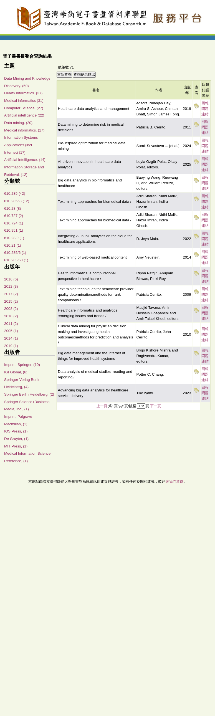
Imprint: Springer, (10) (22, 365)
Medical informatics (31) (23, 100)
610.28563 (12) (16, 201)
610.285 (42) (14, 193)
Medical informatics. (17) (24, 130)
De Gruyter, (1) (16, 439)
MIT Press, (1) (15, 446)
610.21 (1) (12, 245)
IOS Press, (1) (15, 431)
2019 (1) (11, 346)
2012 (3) (11, 286)
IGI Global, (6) (15, 372)
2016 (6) (11, 279)
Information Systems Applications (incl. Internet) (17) (21, 144)
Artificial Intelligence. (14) (24, 160)
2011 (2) (11, 324)
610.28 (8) (12, 208)
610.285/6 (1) (15, 253)
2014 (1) (11, 338)
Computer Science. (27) (23, 108)
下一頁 (155, 406)
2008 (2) (11, 309)
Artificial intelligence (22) (24, 115)
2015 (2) (11, 301)
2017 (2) (11, 294)
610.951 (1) (13, 230)
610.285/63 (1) (16, 260)
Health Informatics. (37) (23, 93)
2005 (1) (11, 331)
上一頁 (102, 406)
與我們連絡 (174, 481)
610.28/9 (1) (14, 238)
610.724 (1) (13, 223)
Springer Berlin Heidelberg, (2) (29, 394)
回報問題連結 (205, 108)
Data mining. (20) (18, 123)
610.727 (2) (13, 216)
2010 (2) (11, 316)
